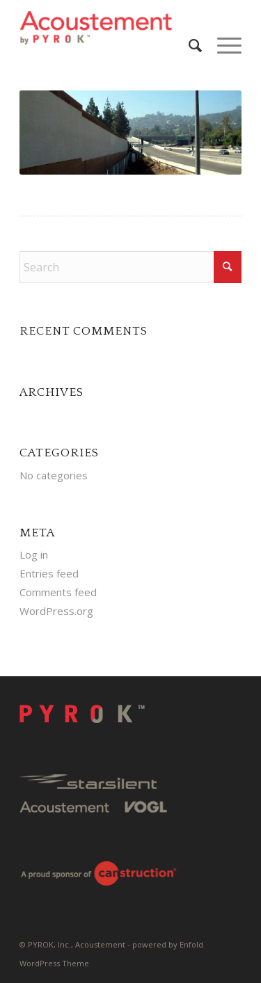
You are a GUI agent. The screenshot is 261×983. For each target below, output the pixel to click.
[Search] (189, 45)
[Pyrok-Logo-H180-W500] (108, 28)
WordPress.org (56, 611)
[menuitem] (189, 45)
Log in (33, 554)
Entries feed (49, 573)
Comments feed (58, 592)
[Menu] (222, 45)
